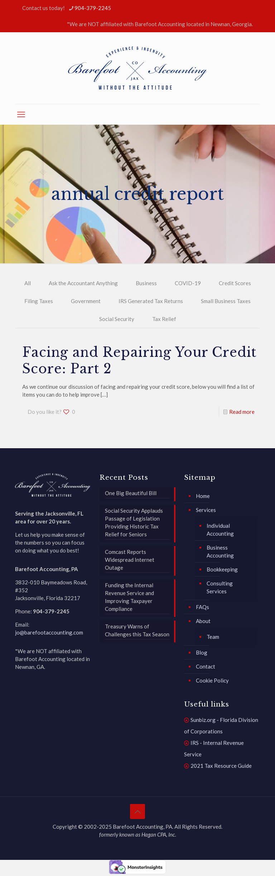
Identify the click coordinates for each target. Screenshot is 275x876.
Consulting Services (220, 587)
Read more (242, 411)
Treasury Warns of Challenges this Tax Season (137, 630)
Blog (201, 652)
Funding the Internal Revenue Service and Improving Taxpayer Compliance (129, 597)
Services (206, 510)
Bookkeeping (222, 569)
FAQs (202, 607)
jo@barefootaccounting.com (49, 632)
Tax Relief (164, 319)
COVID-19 (188, 283)
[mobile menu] (21, 114)
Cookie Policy (212, 680)
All (27, 283)
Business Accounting (220, 551)
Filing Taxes (38, 301)
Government (86, 301)
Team (213, 636)
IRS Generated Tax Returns (151, 301)
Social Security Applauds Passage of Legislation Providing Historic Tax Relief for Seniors (134, 522)
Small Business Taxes (226, 301)
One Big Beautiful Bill (130, 493)
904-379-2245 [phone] (92, 8)
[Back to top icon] (137, 811)
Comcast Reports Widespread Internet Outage (129, 560)
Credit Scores (235, 283)
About (203, 621)
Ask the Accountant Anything (83, 283)
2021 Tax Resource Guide (221, 765)
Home (203, 496)
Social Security (116, 319)
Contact (205, 666)
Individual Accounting (220, 529)
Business (146, 283)
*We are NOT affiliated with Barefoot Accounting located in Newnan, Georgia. (160, 24)
